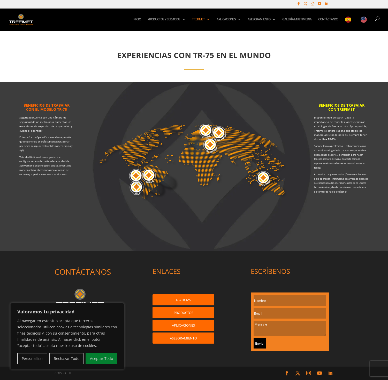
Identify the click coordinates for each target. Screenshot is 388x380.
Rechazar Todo (66, 358)
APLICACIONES (226, 19)
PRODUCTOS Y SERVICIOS (164, 19)
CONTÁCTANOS (328, 19)
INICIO (137, 19)
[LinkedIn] (326, 5)
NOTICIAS (183, 299)
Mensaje (290, 328)
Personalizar (32, 358)
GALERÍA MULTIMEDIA (296, 19)
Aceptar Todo (101, 358)
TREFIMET (198, 19)
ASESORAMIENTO (259, 19)
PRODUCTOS (183, 312)
